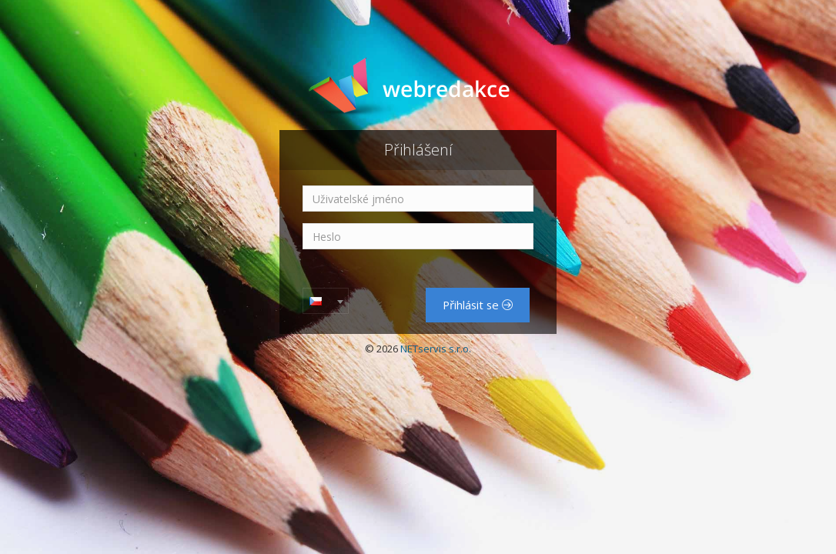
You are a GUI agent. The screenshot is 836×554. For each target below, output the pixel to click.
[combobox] (326, 301)
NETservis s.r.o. (435, 348)
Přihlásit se (478, 304)
